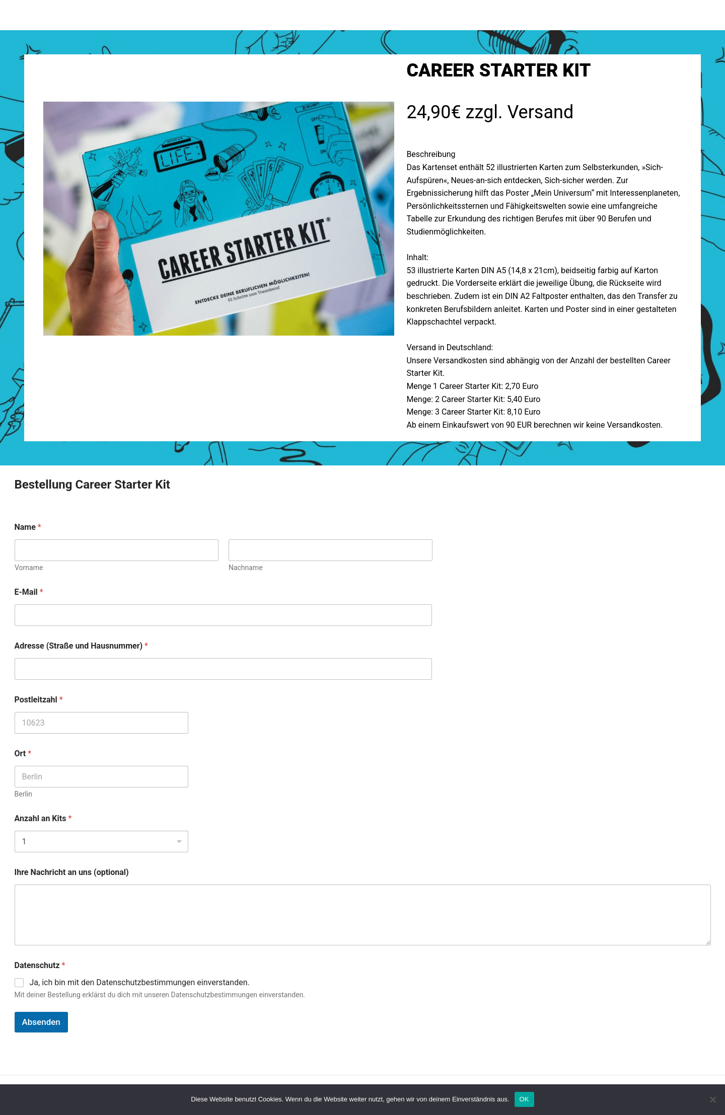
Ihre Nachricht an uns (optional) (72, 872)
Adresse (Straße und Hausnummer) (82, 646)
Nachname (245, 568)
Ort (23, 753)
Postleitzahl (39, 699)
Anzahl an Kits (43, 818)
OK (524, 1099)
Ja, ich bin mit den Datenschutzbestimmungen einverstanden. (140, 982)
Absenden (41, 1022)
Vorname (29, 568)
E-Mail (29, 592)
